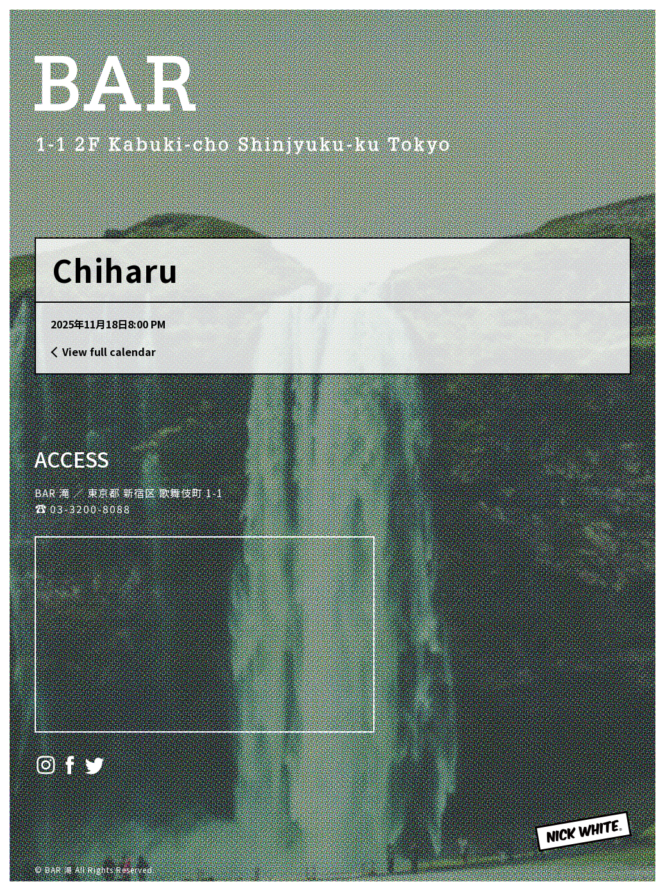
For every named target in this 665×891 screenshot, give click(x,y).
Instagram (46, 765)
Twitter (94, 765)
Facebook (70, 765)
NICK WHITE (568, 850)
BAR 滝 (115, 83)
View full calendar (109, 351)
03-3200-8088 (90, 508)
